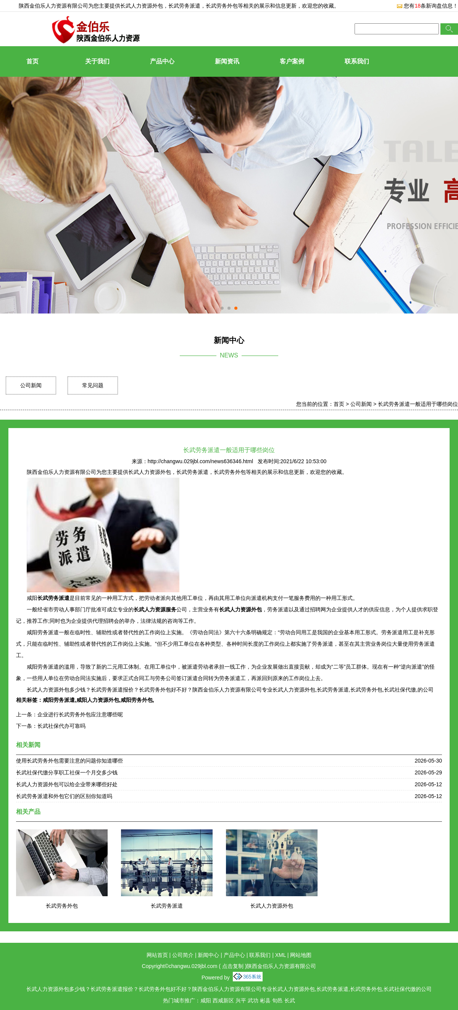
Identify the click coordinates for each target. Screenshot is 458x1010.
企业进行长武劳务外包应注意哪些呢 (80, 714)
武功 (253, 1000)
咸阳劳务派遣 (59, 700)
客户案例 (292, 61)
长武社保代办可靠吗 (61, 726)
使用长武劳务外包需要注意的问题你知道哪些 (69, 761)
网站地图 (300, 955)
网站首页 (157, 955)
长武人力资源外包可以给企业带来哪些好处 (67, 784)
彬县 (265, 1000)
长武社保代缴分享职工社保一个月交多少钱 (67, 772)
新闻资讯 (227, 61)
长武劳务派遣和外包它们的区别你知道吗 (64, 796)
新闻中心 (208, 955)
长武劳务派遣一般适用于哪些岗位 (418, 404)
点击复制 (233, 966)
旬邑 (277, 1000)
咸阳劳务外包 (137, 700)
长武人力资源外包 (141, 6)
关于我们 (97, 61)
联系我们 (357, 61)
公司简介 (183, 955)
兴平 (240, 1000)
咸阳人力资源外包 (97, 700)
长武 (289, 1000)
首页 (32, 61)
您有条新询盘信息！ (427, 6)
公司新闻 (31, 385)
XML (280, 955)
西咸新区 (223, 1000)
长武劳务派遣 (167, 906)
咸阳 (205, 1000)
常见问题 (92, 385)
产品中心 (162, 61)
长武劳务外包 (62, 906)
